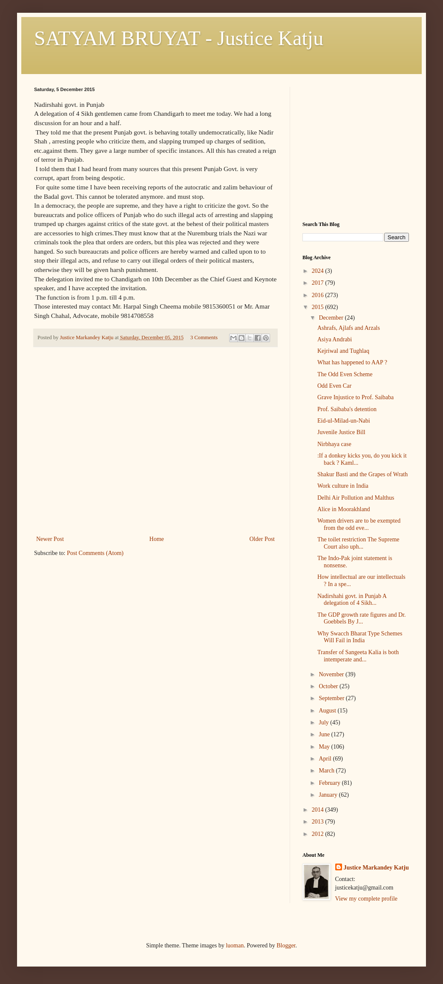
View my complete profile (366, 898)
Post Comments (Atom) (95, 553)
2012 (318, 834)
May (325, 747)
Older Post (262, 539)
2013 (318, 821)
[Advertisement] (155, 470)
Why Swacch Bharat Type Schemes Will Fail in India (359, 637)
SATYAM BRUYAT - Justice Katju (178, 38)
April (326, 758)
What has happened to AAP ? (352, 362)
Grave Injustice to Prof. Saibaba (355, 397)
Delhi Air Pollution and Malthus (355, 498)
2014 (318, 810)
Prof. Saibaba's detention (347, 409)
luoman (235, 945)
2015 (318, 307)
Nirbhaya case (334, 444)
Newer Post (50, 539)
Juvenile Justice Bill (341, 432)
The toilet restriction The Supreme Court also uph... (358, 543)
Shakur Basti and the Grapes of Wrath (362, 474)
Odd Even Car (334, 386)
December (332, 318)
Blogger (285, 945)
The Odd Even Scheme (344, 374)
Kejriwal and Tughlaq (343, 351)
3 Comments (204, 337)
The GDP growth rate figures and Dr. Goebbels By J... (361, 618)
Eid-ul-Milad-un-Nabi (343, 421)
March (327, 770)
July (324, 722)
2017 (318, 283)
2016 (318, 295)
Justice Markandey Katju (376, 867)
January (329, 795)
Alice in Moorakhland (343, 509)
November (332, 674)
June (325, 734)
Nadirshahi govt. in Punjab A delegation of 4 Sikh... (351, 599)
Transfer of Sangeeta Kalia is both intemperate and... (358, 656)
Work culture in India (342, 486)
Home (157, 539)
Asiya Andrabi (334, 339)
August (328, 710)
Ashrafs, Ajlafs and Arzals (348, 328)
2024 (318, 271)
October (329, 686)
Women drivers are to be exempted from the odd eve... (358, 524)
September (332, 698)
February (330, 783)
